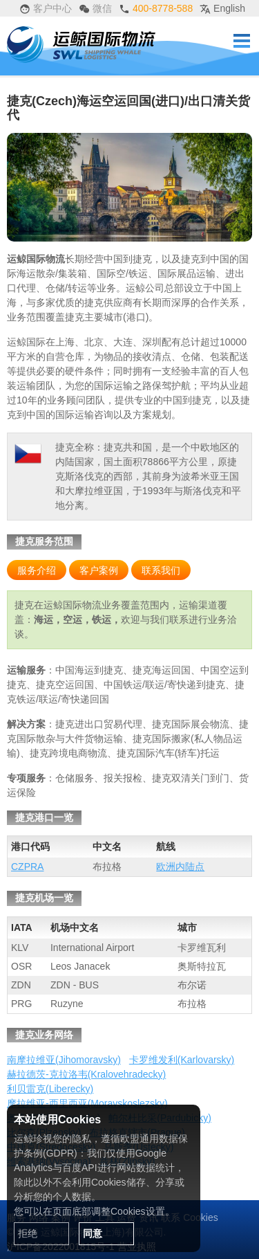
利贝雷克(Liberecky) (50, 1088)
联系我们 (161, 570)
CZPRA (27, 866)
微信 (95, 9)
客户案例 (98, 570)
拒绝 (27, 1233)
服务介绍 (36, 570)
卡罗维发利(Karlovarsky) (181, 1059)
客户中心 (45, 9)
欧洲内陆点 (180, 866)
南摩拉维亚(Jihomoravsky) (64, 1059)
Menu (241, 40)
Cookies (200, 1217)
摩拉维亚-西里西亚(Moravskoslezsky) (87, 1103)
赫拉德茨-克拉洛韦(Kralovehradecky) (86, 1074)
